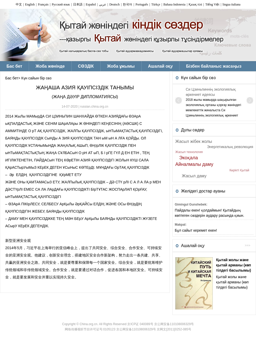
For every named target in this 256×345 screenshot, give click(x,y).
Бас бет (11, 78)
